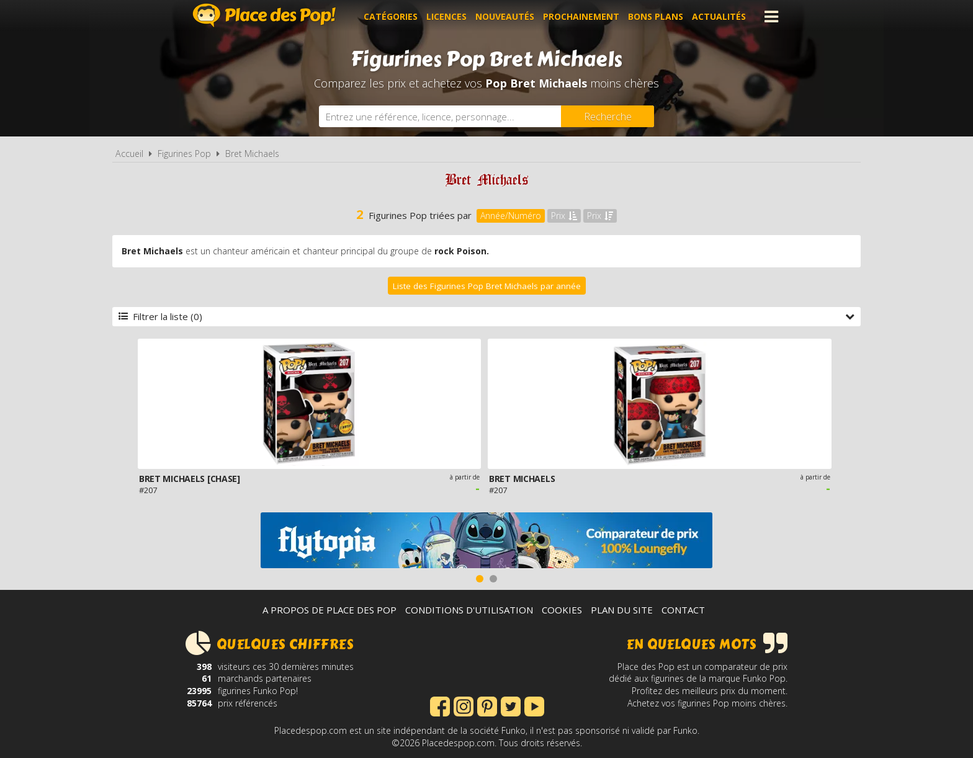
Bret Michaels (252, 153)
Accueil (129, 153)
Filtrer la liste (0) (486, 316)
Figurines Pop (184, 153)
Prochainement (581, 16)
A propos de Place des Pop (329, 610)
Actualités (719, 16)
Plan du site (622, 610)
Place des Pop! (264, 15)
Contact (683, 610)
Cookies (562, 610)
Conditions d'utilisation (469, 610)
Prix (564, 215)
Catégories (391, 16)
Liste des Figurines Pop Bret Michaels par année (487, 286)
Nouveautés (504, 16)
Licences (446, 16)
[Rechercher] (607, 116)
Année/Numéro (510, 215)
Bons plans (655, 16)
